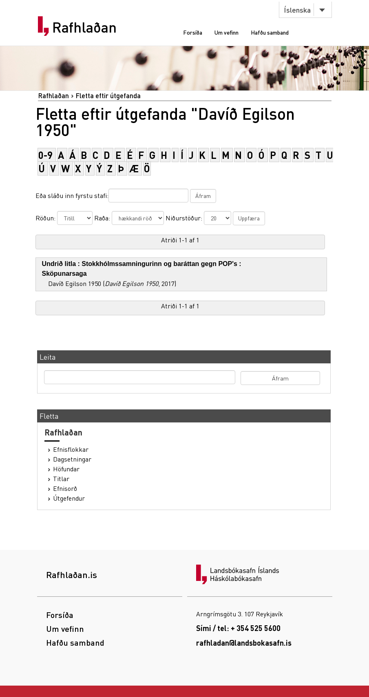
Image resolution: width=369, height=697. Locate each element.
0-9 (45, 155)
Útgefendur (69, 498)
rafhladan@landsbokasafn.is (244, 642)
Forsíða (192, 32)
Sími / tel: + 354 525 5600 (238, 628)
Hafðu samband (270, 32)
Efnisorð (65, 488)
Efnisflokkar (70, 449)
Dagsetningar (72, 459)
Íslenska (297, 9)
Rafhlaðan (84, 27)
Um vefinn (226, 32)
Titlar (61, 479)
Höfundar (66, 469)
